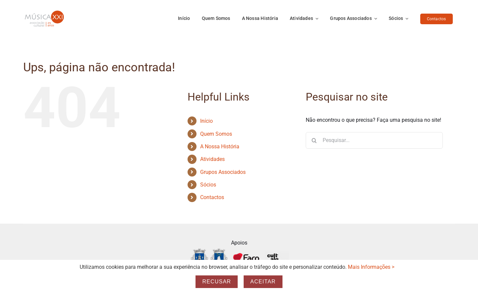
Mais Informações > (371, 267)
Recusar (216, 281)
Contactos (212, 197)
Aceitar (263, 281)
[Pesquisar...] (374, 140)
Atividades (212, 159)
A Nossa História (219, 146)
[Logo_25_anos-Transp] (44, 12)
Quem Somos (216, 134)
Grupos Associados (223, 172)
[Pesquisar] (314, 140)
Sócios (208, 185)
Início (206, 121)
